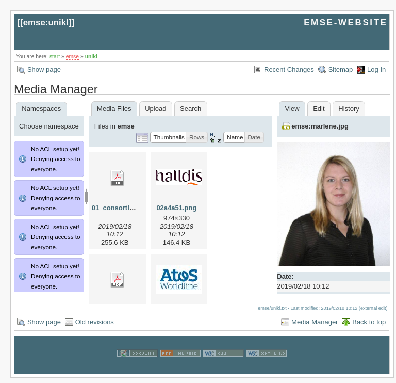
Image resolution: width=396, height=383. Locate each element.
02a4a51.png (176, 208)
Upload (155, 109)
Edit (318, 109)
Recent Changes (289, 69)
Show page (44, 69)
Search (190, 109)
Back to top (369, 327)
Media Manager (314, 327)
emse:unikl (46, 22)
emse (72, 56)
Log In (376, 69)
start (55, 56)
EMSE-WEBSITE (345, 22)
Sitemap (340, 69)
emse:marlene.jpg (320, 126)
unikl (91, 56)
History (348, 109)
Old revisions (94, 327)
